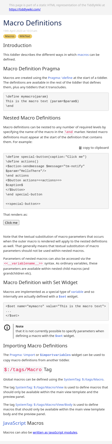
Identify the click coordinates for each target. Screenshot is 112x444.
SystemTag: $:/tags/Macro (83, 379)
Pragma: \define (60, 77)
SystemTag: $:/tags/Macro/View (39, 387)
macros (83, 54)
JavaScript (14, 423)
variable (77, 291)
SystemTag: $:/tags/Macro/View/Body (44, 404)
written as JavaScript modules (55, 432)
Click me (11, 222)
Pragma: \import (22, 355)
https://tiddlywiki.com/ (25, 9)
